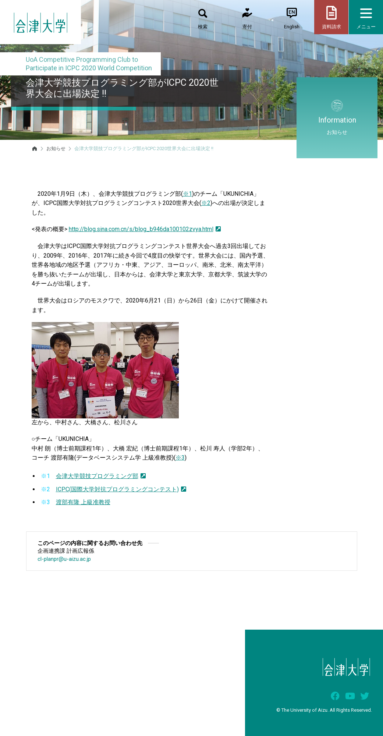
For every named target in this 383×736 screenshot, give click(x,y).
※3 (180, 457)
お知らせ (55, 148)
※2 (205, 202)
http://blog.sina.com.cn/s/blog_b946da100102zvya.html (145, 229)
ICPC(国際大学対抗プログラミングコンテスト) (121, 489)
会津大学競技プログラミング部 (101, 476)
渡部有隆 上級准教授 (83, 502)
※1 (187, 193)
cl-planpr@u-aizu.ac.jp (64, 559)
